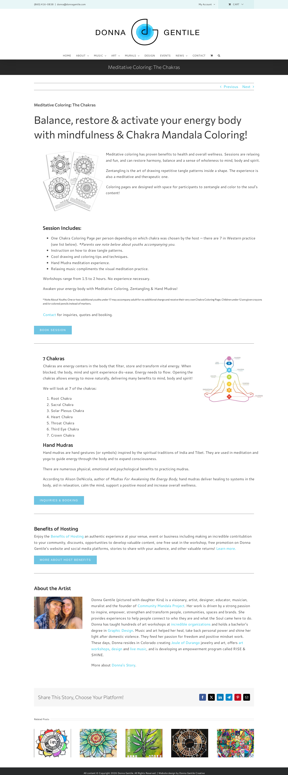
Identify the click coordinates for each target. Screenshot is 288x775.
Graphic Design (120, 630)
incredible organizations (191, 624)
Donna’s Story (123, 665)
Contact (49, 314)
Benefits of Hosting (67, 536)
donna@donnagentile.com (71, 4)
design (116, 648)
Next (246, 86)
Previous (231, 86)
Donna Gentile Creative (192, 773)
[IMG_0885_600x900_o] (58, 598)
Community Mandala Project (160, 605)
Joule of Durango (185, 642)
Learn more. (226, 548)
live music (138, 648)
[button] (219, 55)
